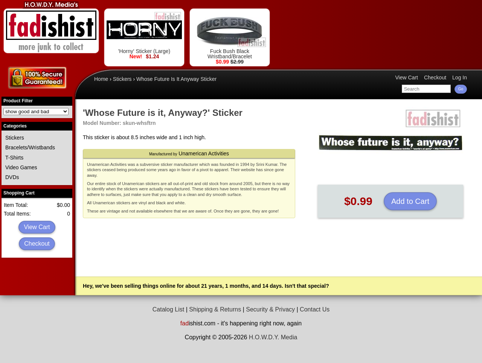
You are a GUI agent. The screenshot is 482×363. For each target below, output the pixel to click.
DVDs (12, 177)
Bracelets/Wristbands (30, 147)
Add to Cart (410, 201)
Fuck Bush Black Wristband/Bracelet (229, 35)
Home (101, 79)
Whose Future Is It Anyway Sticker (176, 79)
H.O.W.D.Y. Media (273, 337)
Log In (459, 77)
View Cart (37, 227)
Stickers (14, 138)
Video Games (21, 167)
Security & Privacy (270, 309)
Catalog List (169, 309)
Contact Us (314, 309)
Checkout (37, 243)
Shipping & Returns (215, 309)
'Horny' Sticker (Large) (144, 32)
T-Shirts (14, 158)
